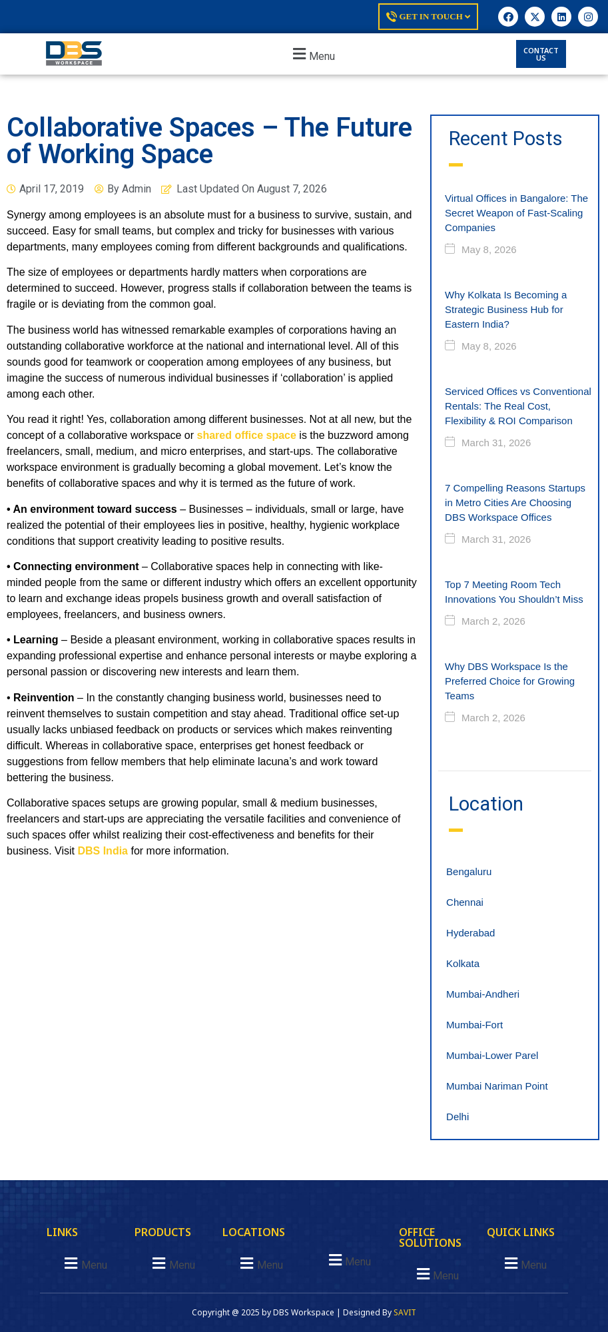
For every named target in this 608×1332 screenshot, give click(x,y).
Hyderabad (470, 932)
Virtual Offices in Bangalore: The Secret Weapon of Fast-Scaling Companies (516, 212)
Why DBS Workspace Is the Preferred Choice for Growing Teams (510, 681)
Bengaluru (468, 871)
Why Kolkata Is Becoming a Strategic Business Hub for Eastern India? (506, 309)
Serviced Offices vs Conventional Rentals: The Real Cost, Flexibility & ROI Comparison (518, 406)
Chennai (464, 902)
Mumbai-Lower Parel (492, 1055)
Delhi (457, 1116)
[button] (312, 54)
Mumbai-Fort (474, 1024)
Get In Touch (428, 16)
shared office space (246, 435)
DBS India (102, 850)
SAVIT (405, 1312)
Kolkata (462, 963)
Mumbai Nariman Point (497, 1086)
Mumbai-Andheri (482, 994)
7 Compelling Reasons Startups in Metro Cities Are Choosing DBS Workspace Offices (515, 502)
